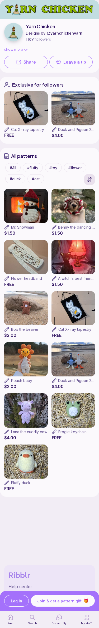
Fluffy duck (20, 482)
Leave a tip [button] (71, 62)
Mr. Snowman (22, 227)
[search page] (32, 619)
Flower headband (26, 278)
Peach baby (21, 380)
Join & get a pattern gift (62, 600)
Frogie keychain (72, 431)
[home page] (10, 619)
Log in (16, 601)
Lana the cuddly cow (29, 431)
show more (15, 49)
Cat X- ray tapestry (27, 129)
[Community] (59, 619)
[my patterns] (86, 619)
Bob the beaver (25, 329)
